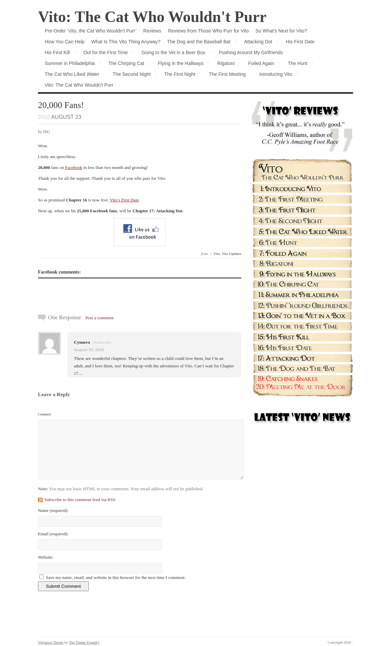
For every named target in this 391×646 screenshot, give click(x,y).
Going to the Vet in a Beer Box (175, 54)
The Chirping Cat (128, 64)
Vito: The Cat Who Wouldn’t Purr (79, 85)
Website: (45, 557)
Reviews (152, 31)
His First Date (301, 43)
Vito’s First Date (124, 199)
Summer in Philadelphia (71, 64)
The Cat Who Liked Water (73, 75)
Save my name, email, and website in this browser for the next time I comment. (116, 577)
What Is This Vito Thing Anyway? (126, 41)
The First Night (181, 75)
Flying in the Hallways (182, 64)
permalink (102, 342)
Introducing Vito (277, 75)
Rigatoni (227, 64)
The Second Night (133, 75)
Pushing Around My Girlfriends (252, 54)
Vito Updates (231, 254)
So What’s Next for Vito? (281, 31)
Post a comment (99, 317)
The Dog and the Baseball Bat (200, 43)
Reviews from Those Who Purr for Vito (208, 31)
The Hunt (299, 64)
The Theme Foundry (84, 642)
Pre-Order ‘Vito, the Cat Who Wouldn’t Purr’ (91, 31)
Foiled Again (263, 64)
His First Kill (59, 54)
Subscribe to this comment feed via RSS (79, 499)
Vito (216, 254)
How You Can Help (65, 41)
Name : (53, 510)
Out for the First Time (107, 54)
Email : (53, 533)
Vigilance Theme (50, 642)
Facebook (73, 167)
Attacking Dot (260, 43)
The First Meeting (228, 75)
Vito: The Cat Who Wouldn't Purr (152, 16)
